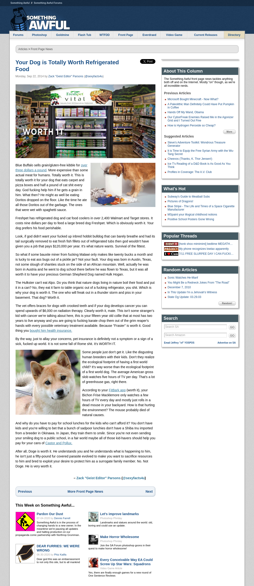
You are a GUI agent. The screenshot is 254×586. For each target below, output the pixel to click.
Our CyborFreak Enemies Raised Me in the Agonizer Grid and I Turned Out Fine (200, 119)
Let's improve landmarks (119, 514)
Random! (227, 303)
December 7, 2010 (179, 287)
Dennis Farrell (62, 518)
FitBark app (117, 390)
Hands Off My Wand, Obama (186, 112)
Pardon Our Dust (50, 514)
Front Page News (42, 49)
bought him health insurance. (51, 330)
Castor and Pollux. (58, 443)
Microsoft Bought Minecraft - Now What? (193, 99)
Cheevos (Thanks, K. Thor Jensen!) (190, 158)
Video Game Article (111, 568)
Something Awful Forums (48, 3)
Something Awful (20, 3)
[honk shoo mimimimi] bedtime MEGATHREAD (207, 244)
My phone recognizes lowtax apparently (204, 248)
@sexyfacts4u (94, 76)
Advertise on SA (226, 342)
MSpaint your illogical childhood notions (192, 214)
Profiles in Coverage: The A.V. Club (190, 172)
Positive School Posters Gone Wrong (191, 219)
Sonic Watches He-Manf (183, 277)
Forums (18, 35)
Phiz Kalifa (60, 554)
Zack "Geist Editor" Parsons (65, 76)
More (229, 131)
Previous (25, 491)
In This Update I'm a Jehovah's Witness (192, 292)
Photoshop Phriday (111, 518)
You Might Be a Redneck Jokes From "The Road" (198, 282)
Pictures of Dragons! (180, 201)
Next (149, 491)
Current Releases (205, 35)
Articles (23, 49)
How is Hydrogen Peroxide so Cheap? (192, 125)
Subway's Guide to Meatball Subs (189, 196)
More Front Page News (85, 491)
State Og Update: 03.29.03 (184, 297)
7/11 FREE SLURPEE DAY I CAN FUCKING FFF (207, 253)
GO (232, 327)
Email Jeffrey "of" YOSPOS (179, 342)
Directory (234, 35)
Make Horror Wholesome (119, 537)
